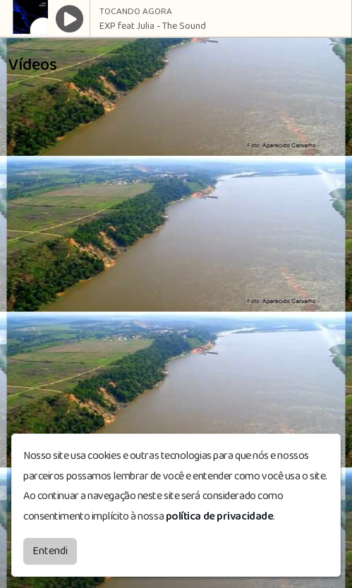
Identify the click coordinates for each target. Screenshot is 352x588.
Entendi (50, 551)
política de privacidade (220, 516)
